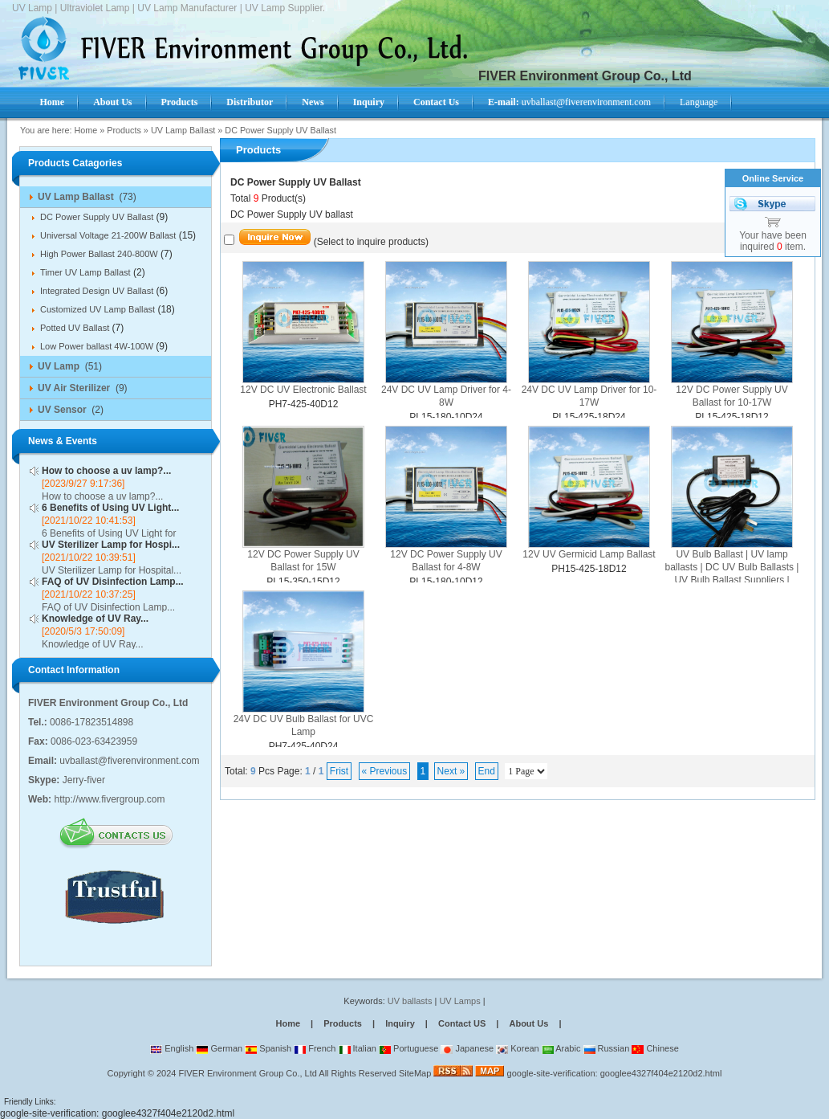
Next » (451, 771)
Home (85, 130)
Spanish (268, 1048)
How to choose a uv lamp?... (106, 470)
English (171, 1048)
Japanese (467, 1048)
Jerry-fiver (84, 780)
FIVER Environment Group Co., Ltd (247, 1073)
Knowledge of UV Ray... (95, 618)
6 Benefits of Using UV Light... (110, 507)
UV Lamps (460, 1001)
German (219, 1048)
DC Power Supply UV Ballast (280, 130)
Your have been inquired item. (773, 241)
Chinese (655, 1048)
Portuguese (408, 1048)
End (486, 771)
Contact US (462, 1023)
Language (698, 102)
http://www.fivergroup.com (109, 799)
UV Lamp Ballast (183, 130)
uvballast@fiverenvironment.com (569, 102)
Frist (339, 771)
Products (124, 130)
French (314, 1048)
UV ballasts (410, 1001)
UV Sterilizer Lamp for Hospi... (111, 544)
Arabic (561, 1048)
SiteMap (415, 1073)
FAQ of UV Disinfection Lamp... (113, 581)
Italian (357, 1048)
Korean (517, 1048)
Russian (606, 1048)
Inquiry (400, 1023)
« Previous (385, 771)
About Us (528, 1023)
